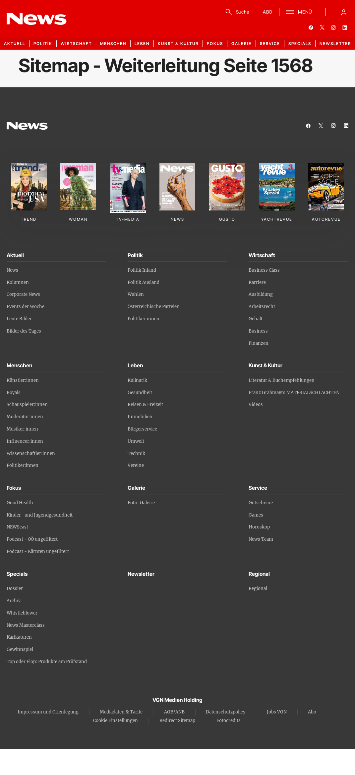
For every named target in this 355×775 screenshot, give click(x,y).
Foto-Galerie (141, 503)
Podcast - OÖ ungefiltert (32, 539)
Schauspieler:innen (27, 404)
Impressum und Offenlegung (48, 712)
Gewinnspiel (20, 649)
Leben (142, 43)
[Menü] (299, 12)
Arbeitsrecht (262, 306)
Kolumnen (18, 282)
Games (256, 515)
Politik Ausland (143, 282)
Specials (299, 43)
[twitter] (322, 27)
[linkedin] (344, 27)
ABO (267, 12)
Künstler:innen (23, 380)
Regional (258, 588)
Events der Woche (25, 306)
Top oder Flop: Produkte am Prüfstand (47, 661)
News (12, 270)
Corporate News (23, 294)
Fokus (215, 43)
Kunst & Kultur (178, 43)
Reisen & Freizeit (145, 404)
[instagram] (333, 27)
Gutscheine (261, 503)
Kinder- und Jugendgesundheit (40, 515)
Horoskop (259, 527)
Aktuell (14, 43)
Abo (312, 712)
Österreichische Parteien (154, 306)
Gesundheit (140, 392)
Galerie (241, 43)
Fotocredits (228, 720)
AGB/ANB (174, 712)
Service (270, 43)
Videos (256, 404)
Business (258, 331)
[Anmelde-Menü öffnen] (343, 12)
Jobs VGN (277, 712)
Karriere (257, 282)
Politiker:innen (143, 319)
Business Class (264, 270)
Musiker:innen (22, 429)
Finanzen (258, 343)
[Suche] (236, 12)
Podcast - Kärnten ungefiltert (38, 551)
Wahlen (136, 294)
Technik (136, 453)
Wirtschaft (76, 43)
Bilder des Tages (24, 331)
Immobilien (140, 417)
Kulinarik (137, 380)
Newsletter (335, 43)
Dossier (15, 588)
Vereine (136, 465)
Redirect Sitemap (177, 720)
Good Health (20, 503)
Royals (14, 392)
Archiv (14, 601)
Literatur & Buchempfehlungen (282, 380)
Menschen (113, 43)
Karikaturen (19, 637)
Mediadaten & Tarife (121, 712)
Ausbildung (261, 294)
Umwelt (136, 441)
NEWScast (17, 527)
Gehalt (256, 319)
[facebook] (311, 27)
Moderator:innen (25, 417)
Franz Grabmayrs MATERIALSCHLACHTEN (294, 392)
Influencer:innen (25, 441)
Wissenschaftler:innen (31, 453)
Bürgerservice (142, 429)
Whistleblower (22, 613)
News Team (261, 539)
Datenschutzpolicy (225, 712)
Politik (42, 43)
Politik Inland (142, 270)
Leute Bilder (19, 319)
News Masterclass (26, 625)
